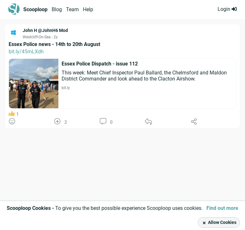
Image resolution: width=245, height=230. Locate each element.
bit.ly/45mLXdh (26, 52)
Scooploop (35, 9)
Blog (57, 9)
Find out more (222, 208)
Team (72, 9)
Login (227, 9)
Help (88, 9)
